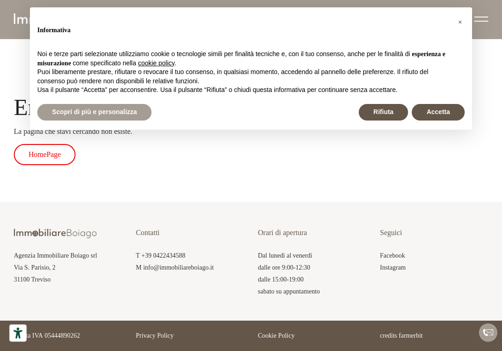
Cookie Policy (276, 335)
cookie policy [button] (156, 63)
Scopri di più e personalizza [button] (94, 111)
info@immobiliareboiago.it (178, 267)
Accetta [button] (438, 111)
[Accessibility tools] (18, 333)
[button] (460, 22)
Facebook (392, 255)
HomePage (45, 154)
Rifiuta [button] (384, 111)
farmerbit (411, 335)
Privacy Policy (155, 335)
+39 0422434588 (163, 255)
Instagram (393, 267)
